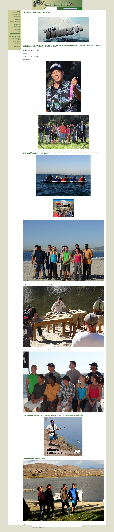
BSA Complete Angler (15, 34)
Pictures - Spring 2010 (15, 21)
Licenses (18, 17)
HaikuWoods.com (41, 527)
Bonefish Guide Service (15, 33)
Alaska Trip (17, 29)
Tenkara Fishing (16, 41)
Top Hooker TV (16, 43)
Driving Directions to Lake (14, 36)
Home (18, 11)
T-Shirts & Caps (16, 44)
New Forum (17, 19)
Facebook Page (16, 14)
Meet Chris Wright (26, 59)
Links (18, 31)
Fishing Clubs (17, 46)
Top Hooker (25, 53)
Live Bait (18, 39)
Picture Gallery (16, 22)
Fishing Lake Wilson (15, 38)
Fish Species (17, 16)
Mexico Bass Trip (16, 27)
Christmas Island (16, 26)
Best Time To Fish (16, 12)
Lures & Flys (17, 24)
